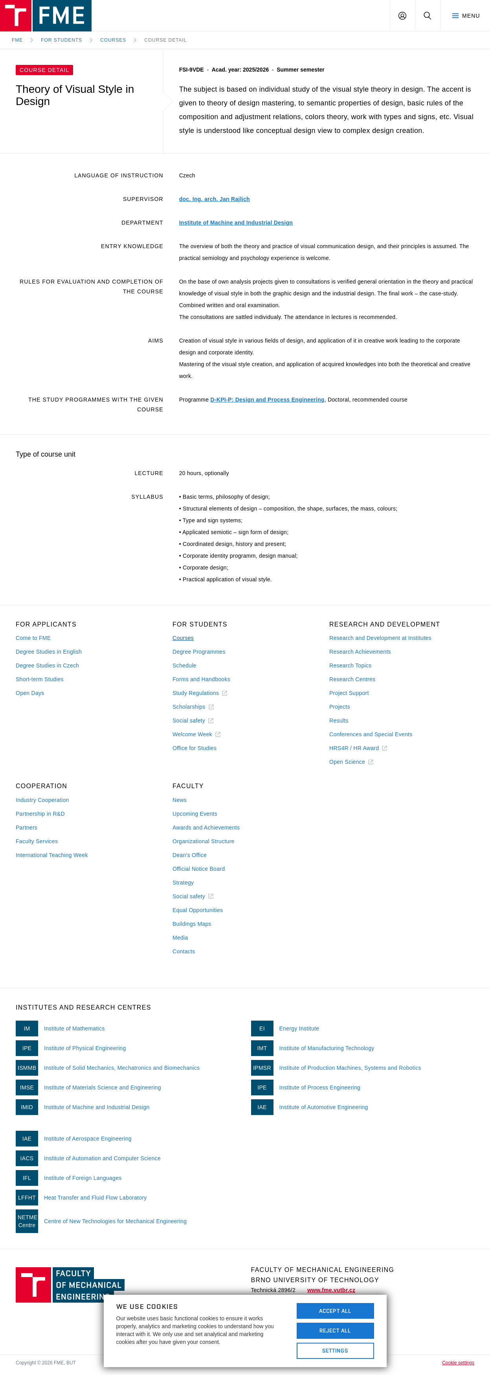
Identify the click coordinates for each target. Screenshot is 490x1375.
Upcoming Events (195, 814)
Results (339, 720)
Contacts (184, 951)
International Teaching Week (52, 855)
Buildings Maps (192, 924)
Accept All (335, 1311)
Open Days (30, 693)
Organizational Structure (204, 841)
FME (17, 40)
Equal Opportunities (198, 910)
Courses (113, 40)
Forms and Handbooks (201, 679)
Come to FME (33, 638)
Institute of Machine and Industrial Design (236, 222)
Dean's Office (190, 855)
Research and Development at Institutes (380, 638)
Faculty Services (37, 841)
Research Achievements (360, 652)
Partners (26, 827)
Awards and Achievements (206, 827)
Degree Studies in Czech (47, 665)
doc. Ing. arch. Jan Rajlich (214, 199)
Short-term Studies (40, 679)
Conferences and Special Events (371, 734)
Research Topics (350, 665)
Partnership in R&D (40, 814)
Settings (335, 1350)
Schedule (184, 665)
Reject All (335, 1330)
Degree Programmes (199, 652)
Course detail (165, 40)
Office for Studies (195, 748)
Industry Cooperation (42, 800)
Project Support (349, 693)
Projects (339, 707)
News (180, 800)
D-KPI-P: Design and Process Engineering (267, 399)
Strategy (183, 882)
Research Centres (352, 679)
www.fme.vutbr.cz (331, 1290)
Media (180, 937)
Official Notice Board (199, 869)
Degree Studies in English (49, 652)
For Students (61, 40)
